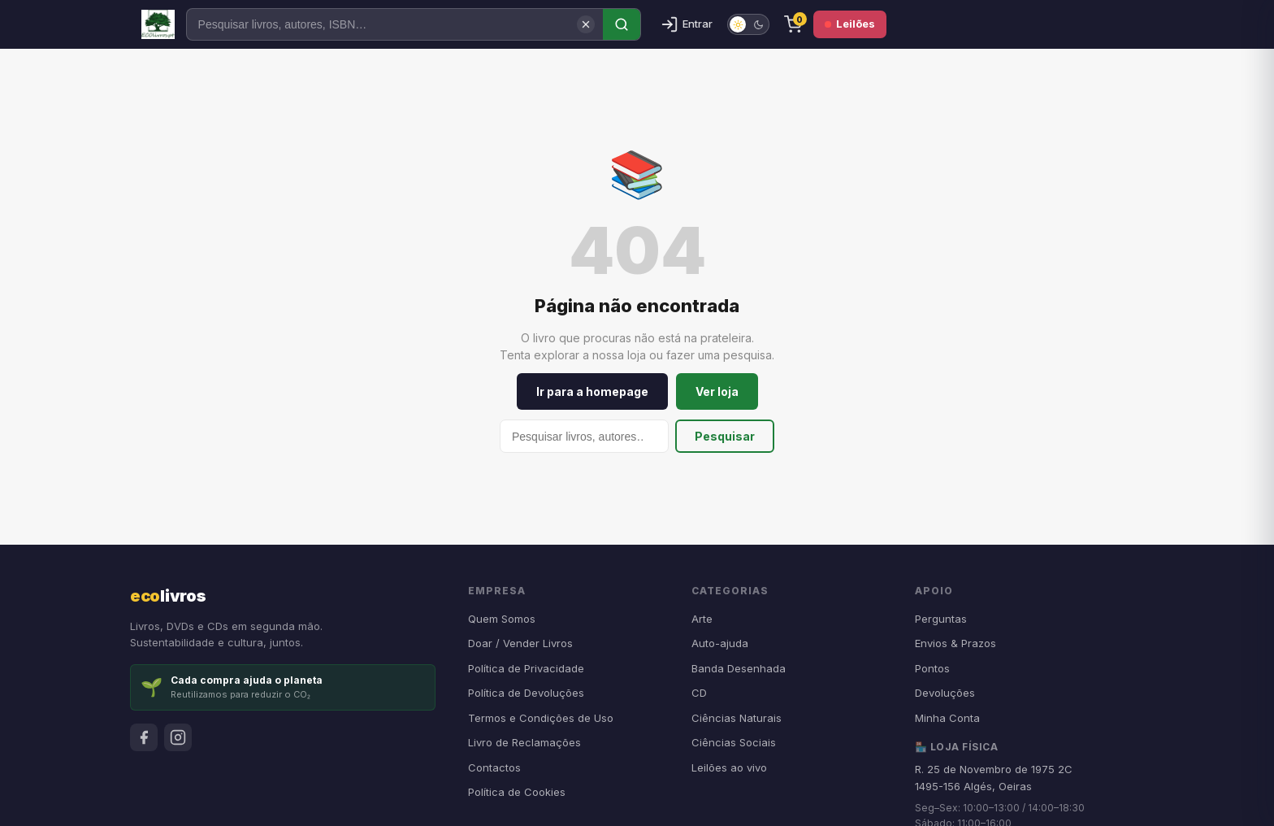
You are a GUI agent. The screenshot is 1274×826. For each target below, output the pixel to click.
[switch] (748, 24)
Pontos (932, 668)
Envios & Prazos (955, 643)
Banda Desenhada (738, 668)
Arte (702, 618)
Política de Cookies (517, 791)
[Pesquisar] (395, 24)
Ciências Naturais (736, 717)
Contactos (494, 767)
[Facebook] (144, 737)
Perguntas (941, 618)
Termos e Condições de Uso (540, 717)
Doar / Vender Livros (520, 643)
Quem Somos (501, 618)
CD (699, 692)
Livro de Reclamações (524, 742)
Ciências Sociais (733, 742)
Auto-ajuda (719, 643)
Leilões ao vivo (729, 767)
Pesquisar (725, 436)
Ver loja (717, 391)
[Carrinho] (793, 24)
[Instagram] (178, 737)
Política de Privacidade (526, 668)
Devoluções (945, 692)
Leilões (850, 23)
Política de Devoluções (526, 692)
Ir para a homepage (592, 391)
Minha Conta (947, 717)
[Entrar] (686, 24)
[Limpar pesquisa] (586, 24)
